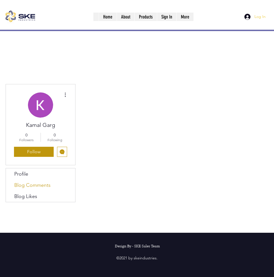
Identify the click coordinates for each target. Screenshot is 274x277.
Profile (21, 174)
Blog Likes (25, 196)
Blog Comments (32, 185)
